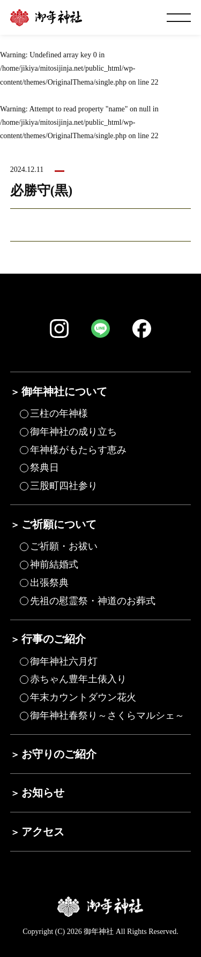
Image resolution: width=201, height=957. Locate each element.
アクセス (42, 832)
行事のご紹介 (53, 639)
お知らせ (42, 792)
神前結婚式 (54, 564)
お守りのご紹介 (58, 754)
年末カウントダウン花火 (83, 697)
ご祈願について (58, 524)
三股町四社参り (64, 485)
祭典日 (44, 467)
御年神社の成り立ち (73, 431)
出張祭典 (49, 582)
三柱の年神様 (59, 413)
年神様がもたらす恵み (78, 449)
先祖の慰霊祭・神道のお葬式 (92, 601)
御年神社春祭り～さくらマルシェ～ (107, 715)
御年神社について (64, 391)
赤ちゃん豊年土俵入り (78, 679)
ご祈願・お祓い (64, 546)
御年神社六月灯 (64, 661)
